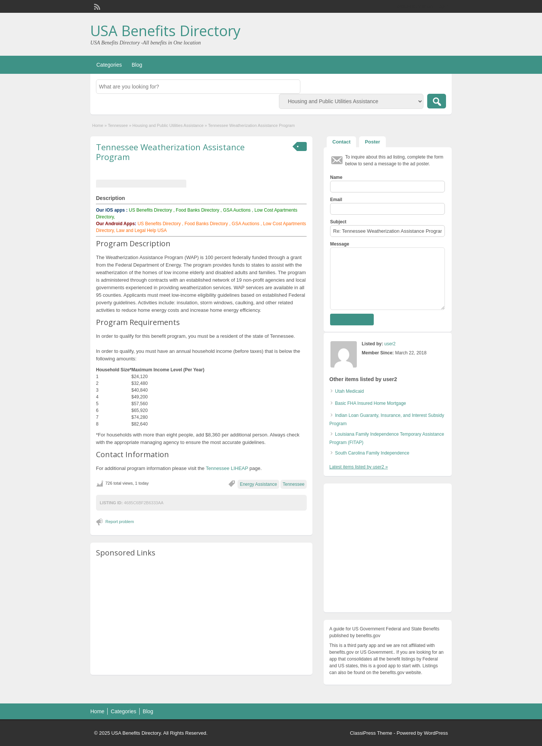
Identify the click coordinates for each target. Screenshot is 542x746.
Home (97, 125)
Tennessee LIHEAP (227, 468)
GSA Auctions (236, 210)
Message (339, 244)
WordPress (436, 733)
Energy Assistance (258, 484)
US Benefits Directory (150, 210)
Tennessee (118, 125)
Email (336, 199)
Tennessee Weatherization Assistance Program (170, 151)
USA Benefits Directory (165, 30)
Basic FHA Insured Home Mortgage (370, 403)
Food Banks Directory (197, 210)
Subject (338, 221)
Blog (137, 65)
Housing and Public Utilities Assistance (168, 125)
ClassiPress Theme (371, 733)
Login (442, 6)
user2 (390, 343)
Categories (109, 65)
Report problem (119, 521)
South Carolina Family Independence (372, 453)
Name (336, 177)
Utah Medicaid (349, 391)
